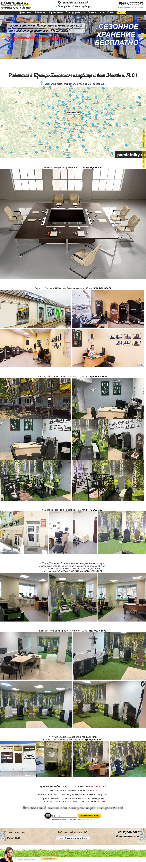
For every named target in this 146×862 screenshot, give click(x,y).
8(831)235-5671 (97, 630)
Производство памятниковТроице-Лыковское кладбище (72, 4)
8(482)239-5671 (93, 571)
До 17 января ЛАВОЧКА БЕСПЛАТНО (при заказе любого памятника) (40, 855)
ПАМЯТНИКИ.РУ (14, 3)
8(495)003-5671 (95, 167)
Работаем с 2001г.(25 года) (16, 7)
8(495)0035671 (131, 3)
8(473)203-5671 (95, 509)
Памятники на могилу (12, 5)
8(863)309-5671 (93, 739)
